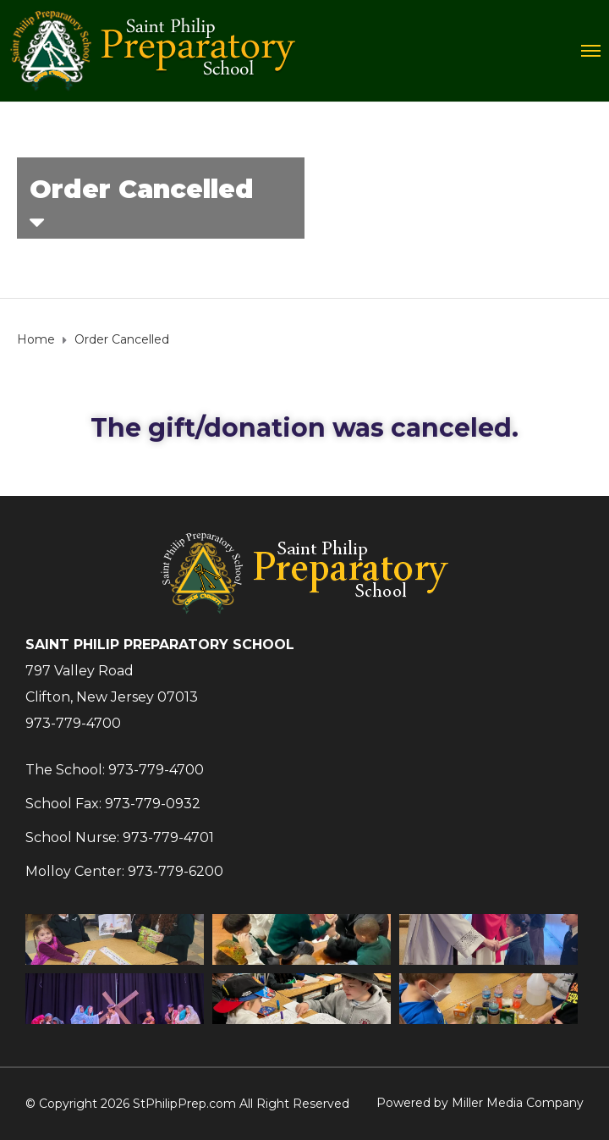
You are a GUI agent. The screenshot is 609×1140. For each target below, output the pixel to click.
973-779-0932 (152, 804)
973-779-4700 (73, 723)
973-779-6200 (175, 871)
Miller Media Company (518, 1102)
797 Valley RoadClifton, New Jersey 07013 (111, 684)
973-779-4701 (168, 837)
